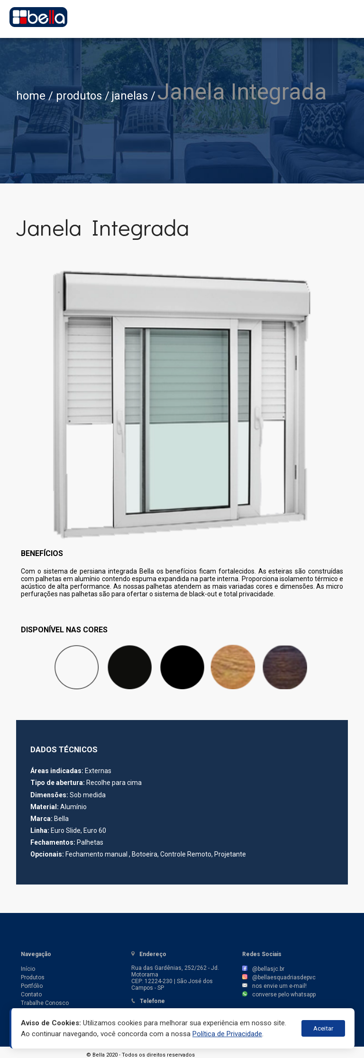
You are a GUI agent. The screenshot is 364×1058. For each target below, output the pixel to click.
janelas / (133, 95)
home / (36, 95)
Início (28, 969)
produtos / (82, 95)
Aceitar (323, 1028)
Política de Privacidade (227, 1034)
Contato (31, 994)
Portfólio (32, 986)
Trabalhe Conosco (45, 1003)
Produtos (33, 977)
